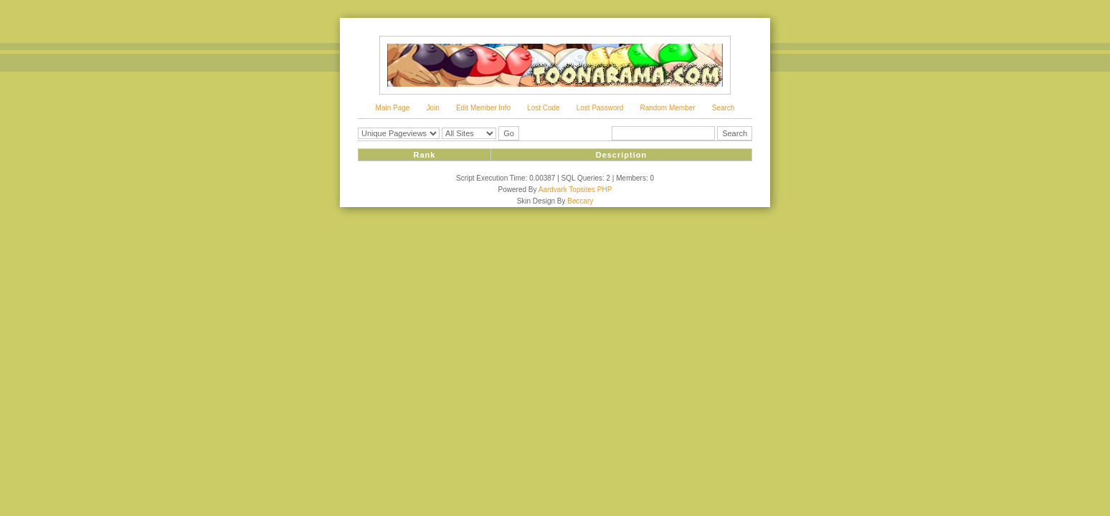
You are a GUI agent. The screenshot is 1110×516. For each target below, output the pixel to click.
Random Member (667, 108)
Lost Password (600, 108)
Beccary (580, 201)
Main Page (393, 108)
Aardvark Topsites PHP (575, 190)
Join (432, 108)
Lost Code (543, 108)
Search (723, 108)
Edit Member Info (483, 108)
